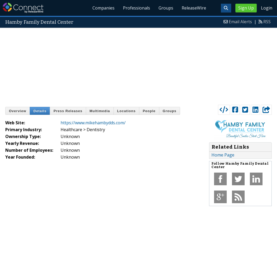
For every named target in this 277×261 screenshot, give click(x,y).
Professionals (136, 8)
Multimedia (100, 111)
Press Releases (67, 111)
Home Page (222, 155)
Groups (166, 8)
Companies (104, 8)
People (149, 111)
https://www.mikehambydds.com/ (93, 123)
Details (40, 111)
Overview (17, 111)
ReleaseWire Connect (23, 8)
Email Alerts (240, 22)
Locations (126, 111)
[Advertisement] (138, 65)
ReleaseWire (194, 8)
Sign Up (246, 8)
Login (266, 8)
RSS (267, 22)
